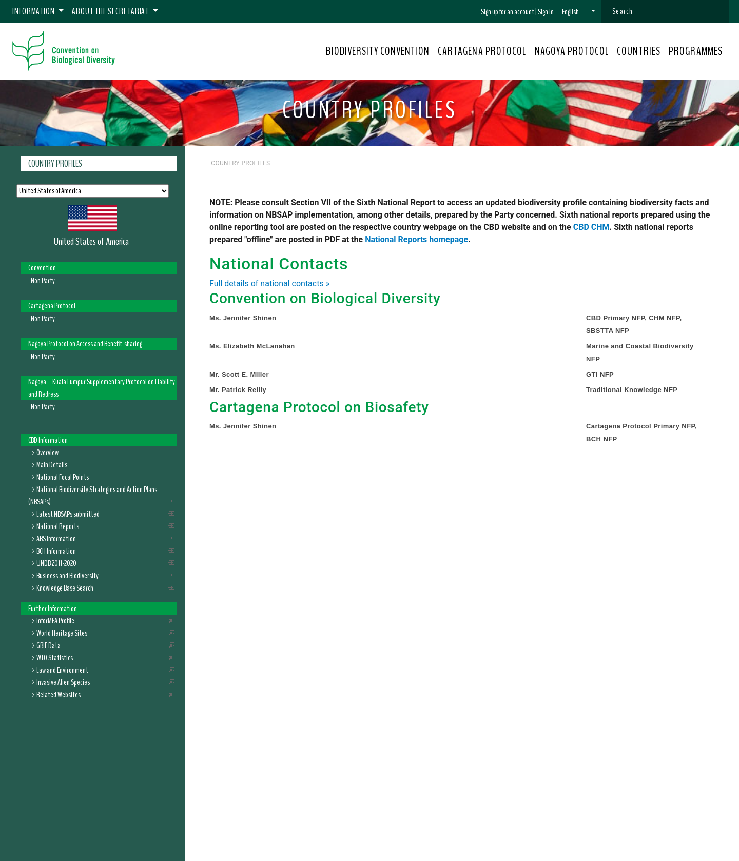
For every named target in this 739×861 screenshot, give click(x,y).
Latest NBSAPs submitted (68, 514)
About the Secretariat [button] (111, 11)
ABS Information (56, 538)
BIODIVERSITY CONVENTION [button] (377, 51)
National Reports (57, 526)
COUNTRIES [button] (638, 51)
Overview (47, 452)
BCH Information (56, 551)
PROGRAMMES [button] (696, 51)
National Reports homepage (416, 239)
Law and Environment (62, 670)
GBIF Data (48, 645)
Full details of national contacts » (269, 283)
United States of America (91, 241)
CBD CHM (591, 227)
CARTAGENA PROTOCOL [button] (482, 51)
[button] (579, 12)
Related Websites (58, 694)
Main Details (51, 465)
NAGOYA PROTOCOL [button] (572, 51)
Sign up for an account (507, 11)
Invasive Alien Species (63, 682)
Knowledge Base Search (64, 588)
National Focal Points (62, 477)
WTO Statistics (54, 657)
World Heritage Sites (61, 633)
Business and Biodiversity (67, 575)
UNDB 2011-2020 (56, 563)
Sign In (546, 11)
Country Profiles (55, 163)
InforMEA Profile (55, 621)
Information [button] (34, 11)
